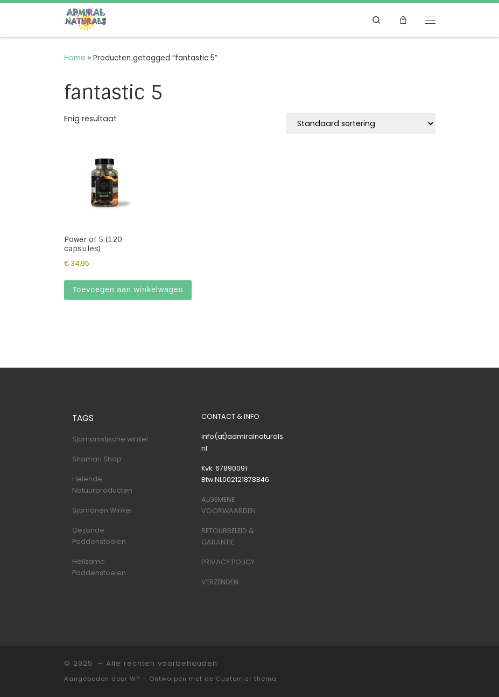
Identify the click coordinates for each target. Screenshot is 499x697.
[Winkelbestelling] (360, 123)
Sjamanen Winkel (102, 510)
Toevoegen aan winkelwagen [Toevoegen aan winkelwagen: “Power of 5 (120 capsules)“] (128, 289)
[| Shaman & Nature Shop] (86, 19)
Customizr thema (246, 678)
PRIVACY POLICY (228, 562)
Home (75, 58)
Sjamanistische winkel (110, 439)
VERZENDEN (219, 581)
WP (135, 678)
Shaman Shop (97, 459)
